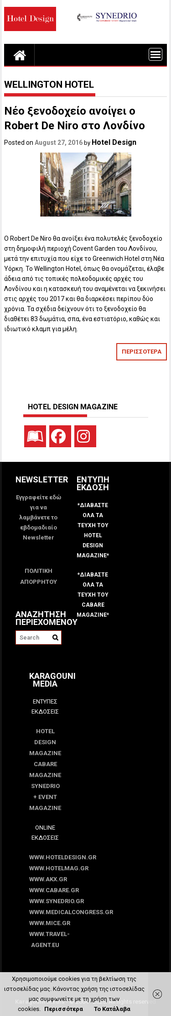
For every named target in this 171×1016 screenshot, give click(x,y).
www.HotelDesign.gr (45, 857)
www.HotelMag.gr (45, 868)
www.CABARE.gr (45, 890)
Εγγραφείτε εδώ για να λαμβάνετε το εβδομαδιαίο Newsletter (38, 517)
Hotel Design (114, 142)
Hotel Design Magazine (45, 742)
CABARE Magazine (45, 769)
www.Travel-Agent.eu (45, 939)
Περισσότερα (63, 1008)
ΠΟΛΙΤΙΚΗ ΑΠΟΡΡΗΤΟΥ (38, 576)
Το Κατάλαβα (112, 1008)
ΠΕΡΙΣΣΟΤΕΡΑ (141, 351)
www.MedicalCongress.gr (45, 912)
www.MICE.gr (45, 923)
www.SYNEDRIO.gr (45, 901)
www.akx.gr (45, 879)
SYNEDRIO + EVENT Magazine (45, 797)
